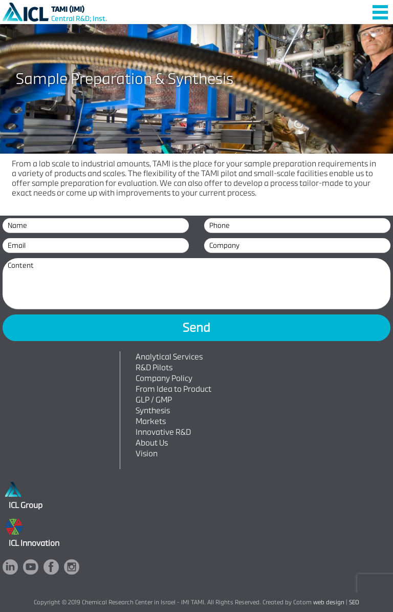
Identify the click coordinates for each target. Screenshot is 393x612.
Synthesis (153, 410)
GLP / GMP (154, 399)
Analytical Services (169, 356)
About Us (152, 442)
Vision (147, 453)
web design (328, 602)
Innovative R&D (163, 432)
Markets (151, 421)
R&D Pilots (154, 367)
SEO (354, 602)
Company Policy (164, 378)
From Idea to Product (173, 389)
